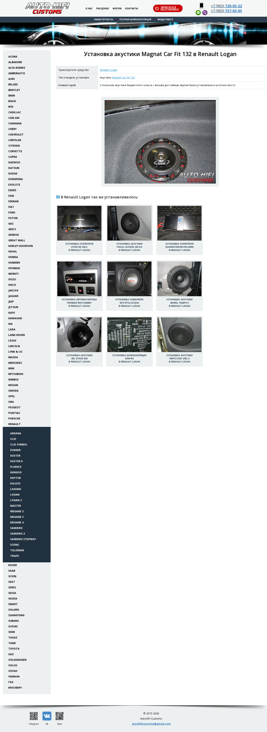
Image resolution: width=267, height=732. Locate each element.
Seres (12, 587)
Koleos (15, 483)
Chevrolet (16, 134)
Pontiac (14, 413)
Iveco (12, 285)
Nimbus (13, 379)
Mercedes (15, 363)
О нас (89, 8)
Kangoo (16, 472)
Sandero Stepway (23, 539)
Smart (13, 604)
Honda (13, 257)
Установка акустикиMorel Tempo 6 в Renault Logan (179, 302)
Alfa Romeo (16, 67)
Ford (11, 212)
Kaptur (15, 478)
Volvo (12, 665)
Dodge (12, 173)
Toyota (13, 648)
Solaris (13, 609)
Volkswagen (17, 659)
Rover (12, 565)
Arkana (15, 433)
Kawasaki (15, 318)
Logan (14, 494)
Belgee (13, 84)
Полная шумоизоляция (135, 19)
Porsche (14, 418)
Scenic (14, 544)
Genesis (13, 234)
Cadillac (14, 112)
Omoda (13, 390)
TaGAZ (12, 637)
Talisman (17, 550)
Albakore (15, 62)
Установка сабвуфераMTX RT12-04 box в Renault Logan (129, 302)
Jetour (13, 307)
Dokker (15, 450)
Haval (12, 251)
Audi (11, 79)
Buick (12, 101)
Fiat (11, 207)
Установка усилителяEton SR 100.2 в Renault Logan (79, 247)
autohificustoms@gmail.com (151, 724)
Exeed (12, 190)
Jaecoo (13, 290)
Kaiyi (11, 312)
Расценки (102, 8)
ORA (11, 401)
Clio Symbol (18, 444)
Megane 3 (17, 517)
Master (15, 505)
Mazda (13, 357)
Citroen (14, 145)
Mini (11, 368)
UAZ (11, 654)
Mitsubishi (15, 374)
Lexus (12, 340)
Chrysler (14, 140)
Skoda (12, 598)
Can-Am (13, 118)
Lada (11, 329)
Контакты (131, 8)
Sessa (12, 593)
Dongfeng (15, 179)
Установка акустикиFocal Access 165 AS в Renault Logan (129, 247)
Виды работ (165, 19)
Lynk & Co (15, 351)
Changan (15, 123)
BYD (10, 106)
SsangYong (16, 615)
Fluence (16, 466)
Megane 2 (17, 511)
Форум (117, 8)
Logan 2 (16, 500)
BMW (11, 95)
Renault (14, 424)
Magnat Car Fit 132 (123, 77)
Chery (12, 129)
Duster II (16, 461)
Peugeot (14, 407)
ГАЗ (10, 682)
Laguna (15, 489)
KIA (10, 324)
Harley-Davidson (20, 246)
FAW (11, 195)
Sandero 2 (17, 533)
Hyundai (14, 268)
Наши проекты (103, 19)
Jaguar (13, 296)
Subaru (13, 620)
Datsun (13, 168)
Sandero (16, 528)
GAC (11, 223)
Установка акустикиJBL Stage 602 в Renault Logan (79, 358)
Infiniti (13, 273)
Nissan (13, 385)
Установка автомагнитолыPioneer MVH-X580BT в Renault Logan (79, 302)
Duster (15, 455)
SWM (11, 632)
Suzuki (13, 626)
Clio (13, 439)
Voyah (12, 671)
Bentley (14, 90)
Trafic (14, 556)
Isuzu (12, 279)
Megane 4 (17, 522)
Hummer (14, 262)
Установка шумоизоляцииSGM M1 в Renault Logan (129, 358)
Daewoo (14, 162)
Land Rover (16, 335)
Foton (13, 218)
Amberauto (16, 73)
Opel (11, 396)
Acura (12, 56)
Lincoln (14, 346)
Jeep (11, 301)
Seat (11, 582)
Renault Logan (108, 70)
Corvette (15, 151)
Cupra (12, 157)
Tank (12, 643)
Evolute (14, 184)
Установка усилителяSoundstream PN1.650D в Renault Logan (179, 247)
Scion (12, 576)
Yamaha (14, 676)
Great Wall (16, 240)
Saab (11, 570)
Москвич (15, 687)
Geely (12, 229)
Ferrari (13, 201)
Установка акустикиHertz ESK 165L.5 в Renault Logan (179, 358)
